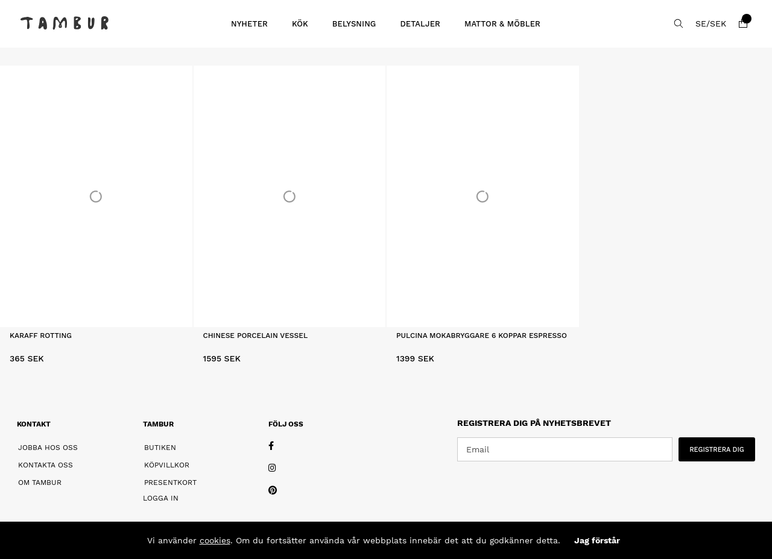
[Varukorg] (743, 23)
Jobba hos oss (48, 447)
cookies (215, 540)
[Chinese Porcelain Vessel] (290, 196)
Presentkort (170, 482)
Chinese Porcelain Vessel (255, 335)
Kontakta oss (45, 465)
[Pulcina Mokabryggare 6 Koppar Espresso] (483, 196)
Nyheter (249, 23)
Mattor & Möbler (502, 23)
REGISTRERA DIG (716, 450)
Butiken (160, 447)
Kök (300, 23)
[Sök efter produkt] (678, 23)
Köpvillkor (166, 465)
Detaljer (420, 23)
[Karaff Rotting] (96, 196)
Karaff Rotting (41, 335)
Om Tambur (40, 482)
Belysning (354, 23)
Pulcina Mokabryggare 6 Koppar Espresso (481, 335)
